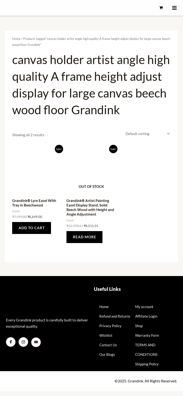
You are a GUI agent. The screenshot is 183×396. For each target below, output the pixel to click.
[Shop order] (147, 134)
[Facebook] (10, 342)
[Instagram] (23, 342)
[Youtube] (36, 342)
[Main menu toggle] (174, 8)
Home (16, 39)
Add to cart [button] (32, 228)
